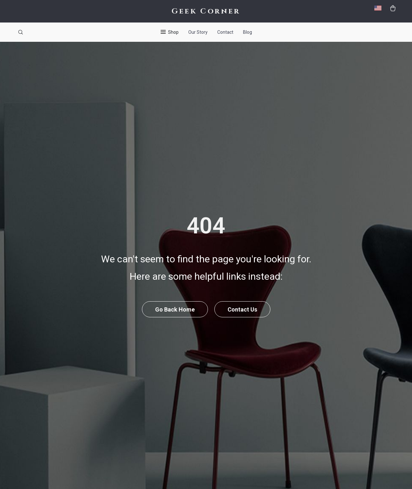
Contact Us (242, 309)
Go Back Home (175, 309)
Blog (247, 32)
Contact (225, 32)
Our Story (198, 32)
